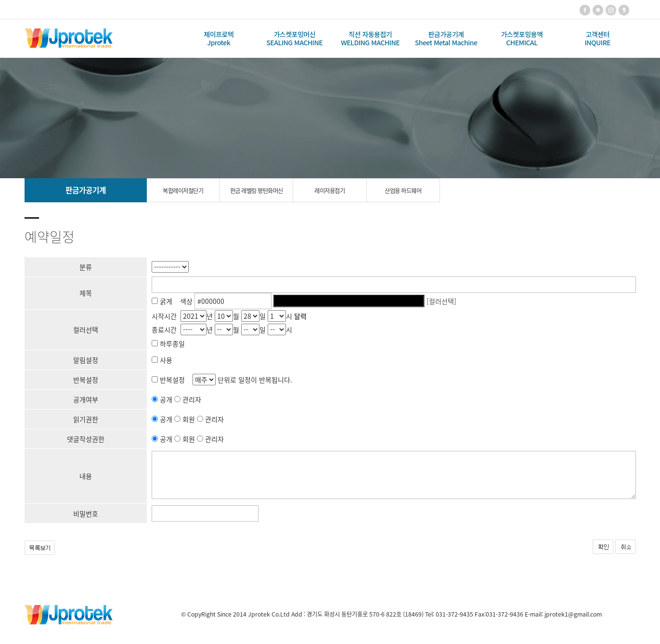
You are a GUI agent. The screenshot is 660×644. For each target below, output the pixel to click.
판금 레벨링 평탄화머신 (256, 190)
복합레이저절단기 (183, 190)
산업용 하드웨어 (403, 190)
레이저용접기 (329, 190)
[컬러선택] (441, 301)
